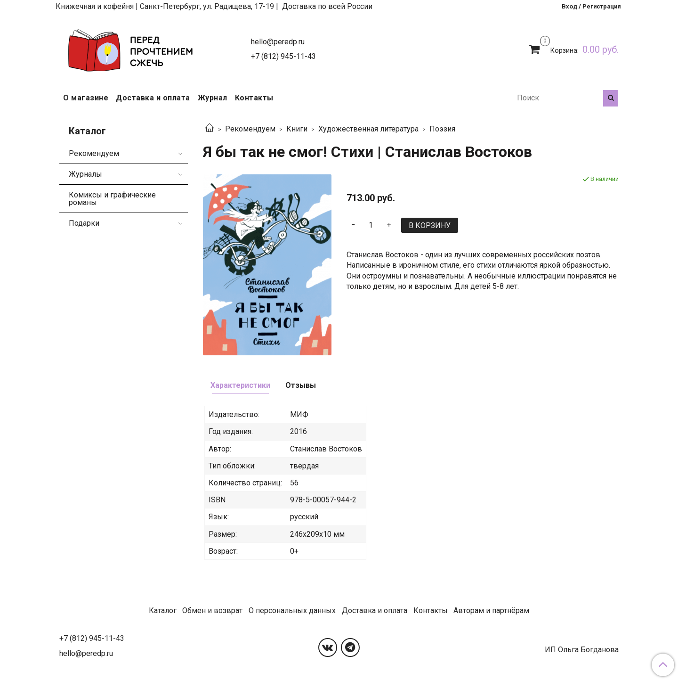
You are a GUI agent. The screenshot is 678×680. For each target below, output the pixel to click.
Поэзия (442, 128)
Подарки (84, 223)
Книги (296, 128)
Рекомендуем (250, 128)
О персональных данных (292, 610)
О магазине (85, 97)
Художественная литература (368, 128)
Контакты (254, 97)
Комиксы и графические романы (112, 198)
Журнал (212, 97)
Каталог (163, 610)
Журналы (85, 174)
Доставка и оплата (153, 97)
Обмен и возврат (212, 610)
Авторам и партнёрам (491, 610)
